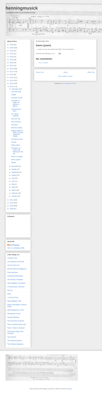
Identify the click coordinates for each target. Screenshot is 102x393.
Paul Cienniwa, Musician (15, 321)
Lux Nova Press (12, 297)
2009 (12, 206)
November (15, 166)
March (14, 190)
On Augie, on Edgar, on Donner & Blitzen (15, 103)
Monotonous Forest (14, 313)
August (14, 175)
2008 (12, 209)
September (15, 172)
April (13, 187)
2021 (12, 60)
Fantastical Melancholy (15, 276)
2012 (12, 86)
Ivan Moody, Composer (15, 279)
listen (9, 294)
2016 (12, 74)
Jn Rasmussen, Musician (15, 287)
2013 (12, 83)
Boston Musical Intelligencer (16, 269)
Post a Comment (43, 62)
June (13, 181)
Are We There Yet (13, 265)
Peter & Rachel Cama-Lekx (16, 324)
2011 (12, 200)
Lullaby (13, 94)
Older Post (91, 72)
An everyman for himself (15, 261)
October (14, 169)
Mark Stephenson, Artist (15, 310)
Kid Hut (9, 290)
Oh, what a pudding (15, 115)
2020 (12, 62)
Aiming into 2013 (17, 139)
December (15, 89)
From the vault (16, 92)
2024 (12, 51)
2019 (12, 65)
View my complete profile (15, 248)
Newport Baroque (13, 317)
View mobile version (65, 76)
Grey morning (16, 122)
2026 (12, 45)
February (15, 193)
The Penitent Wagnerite (15, 344)
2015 (12, 77)
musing (13, 142)
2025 (12, 48)
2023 (12, 54)
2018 (12, 68)
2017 (12, 71)
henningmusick (22, 8)
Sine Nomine (11, 337)
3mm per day (15, 119)
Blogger (69, 389)
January (14, 196)
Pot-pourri (14, 125)
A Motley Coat (12, 258)
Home (66, 72)
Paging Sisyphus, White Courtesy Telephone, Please (17, 133)
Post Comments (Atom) (69, 83)
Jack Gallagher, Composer (16, 283)
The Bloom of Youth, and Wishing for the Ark (17, 150)
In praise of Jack (16, 98)
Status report (15, 145)
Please (13, 162)
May (13, 184)
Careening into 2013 (16, 110)
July (13, 178)
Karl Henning (14, 245)
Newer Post (40, 72)
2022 (12, 57)
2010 (12, 203)
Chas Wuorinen (12, 272)
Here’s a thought (16, 156)
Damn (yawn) (43, 45)
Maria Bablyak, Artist (14, 301)
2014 (12, 80)
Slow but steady (16, 128)
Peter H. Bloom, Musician (16, 328)
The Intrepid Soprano (14, 340)
